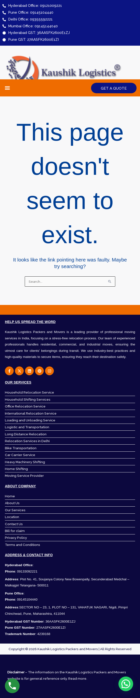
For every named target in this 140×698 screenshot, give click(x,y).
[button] (7, 88)
